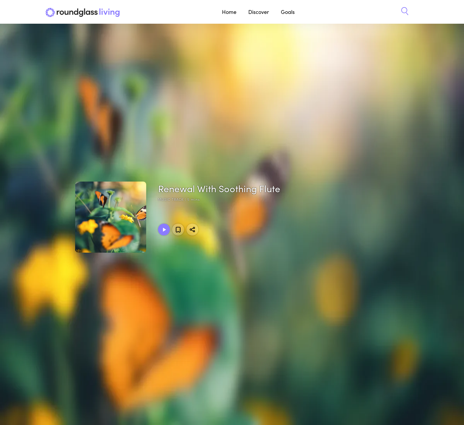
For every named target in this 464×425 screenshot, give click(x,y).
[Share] (192, 229)
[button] (405, 12)
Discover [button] (258, 11)
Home (229, 11)
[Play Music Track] (164, 229)
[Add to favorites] (178, 229)
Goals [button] (288, 11)
